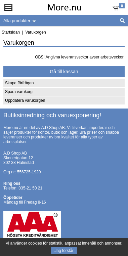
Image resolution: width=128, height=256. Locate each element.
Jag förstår (64, 250)
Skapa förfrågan (19, 83)
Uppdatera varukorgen (25, 100)
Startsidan (11, 32)
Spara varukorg (19, 91)
